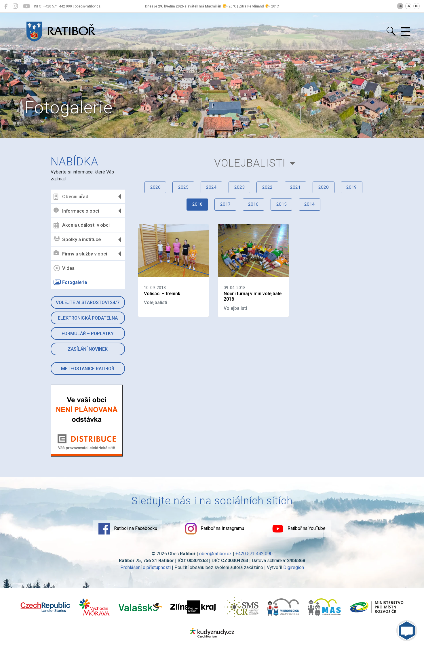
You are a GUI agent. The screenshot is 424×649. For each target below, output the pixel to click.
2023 (238, 189)
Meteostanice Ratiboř (88, 368)
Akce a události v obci (82, 225)
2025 (180, 189)
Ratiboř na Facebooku (124, 529)
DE (416, 6)
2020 (327, 189)
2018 (194, 207)
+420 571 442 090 (254, 554)
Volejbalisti (249, 163)
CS (400, 6)
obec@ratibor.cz (215, 554)
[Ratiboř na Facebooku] (5, 6)
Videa (64, 268)
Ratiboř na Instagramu (214, 529)
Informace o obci (76, 211)
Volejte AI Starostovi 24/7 (88, 302)
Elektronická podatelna (88, 318)
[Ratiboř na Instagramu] (15, 6)
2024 (209, 189)
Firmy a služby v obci (80, 254)
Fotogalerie (70, 282)
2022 (268, 189)
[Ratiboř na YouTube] (26, 6)
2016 (253, 207)
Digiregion (293, 568)
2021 (297, 189)
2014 (312, 207)
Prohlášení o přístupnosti (145, 568)
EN (408, 6)
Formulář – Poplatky (88, 333)
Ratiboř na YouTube (302, 529)
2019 (356, 189)
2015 (282, 207)
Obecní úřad (71, 197)
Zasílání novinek (88, 349)
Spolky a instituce (77, 239)
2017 (224, 207)
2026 (150, 189)
